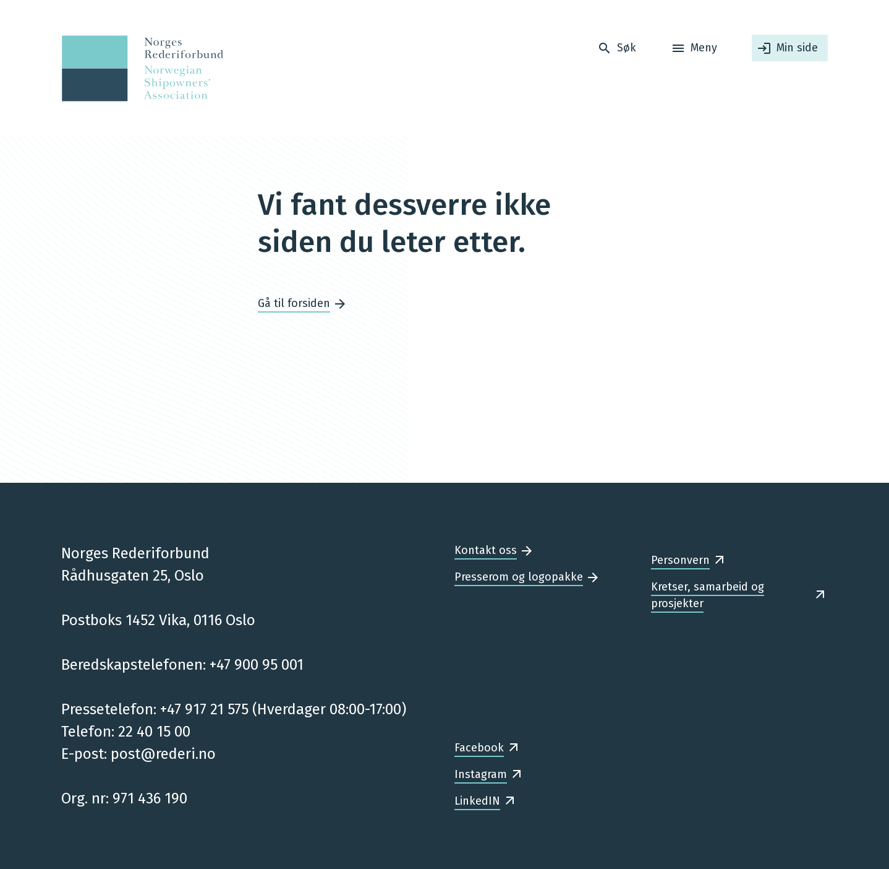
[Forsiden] (139, 68)
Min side (797, 47)
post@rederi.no (163, 754)
